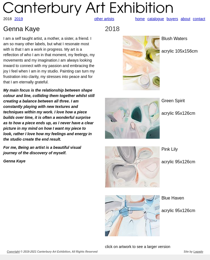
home (140, 19)
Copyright (13, 251)
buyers (172, 19)
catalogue (155, 19)
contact (199, 19)
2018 (112, 28)
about (185, 19)
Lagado (198, 251)
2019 (18, 19)
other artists (104, 19)
